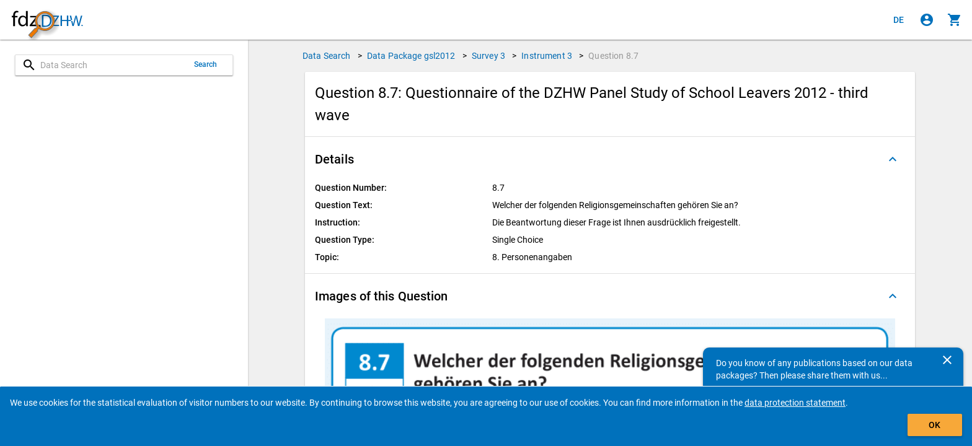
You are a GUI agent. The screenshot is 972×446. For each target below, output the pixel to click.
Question (613, 56)
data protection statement (795, 403)
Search (206, 64)
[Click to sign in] (926, 19)
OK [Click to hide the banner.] (934, 425)
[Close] (947, 360)
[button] (610, 159)
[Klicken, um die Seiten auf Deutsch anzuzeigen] (898, 19)
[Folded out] (892, 159)
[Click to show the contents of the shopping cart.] (954, 19)
